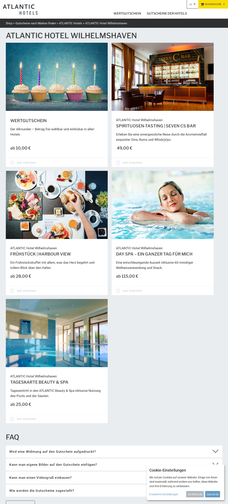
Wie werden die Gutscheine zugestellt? (41, 343)
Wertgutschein (127, 13)
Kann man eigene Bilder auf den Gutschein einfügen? (53, 317)
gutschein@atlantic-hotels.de (24, 472)
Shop (9, 23)
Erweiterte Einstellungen (163, 494)
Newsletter (128, 480)
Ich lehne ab (195, 494)
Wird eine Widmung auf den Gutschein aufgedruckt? (52, 304)
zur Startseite (20, 357)
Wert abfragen (133, 406)
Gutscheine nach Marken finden (35, 23)
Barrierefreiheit (146, 480)
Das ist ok (213, 494)
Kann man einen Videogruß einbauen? (40, 330)
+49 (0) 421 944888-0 (19, 467)
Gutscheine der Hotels (167, 13)
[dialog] (185, 482)
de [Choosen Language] (190, 4)
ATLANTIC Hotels (70, 23)
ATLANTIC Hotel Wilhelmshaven (106, 23)
